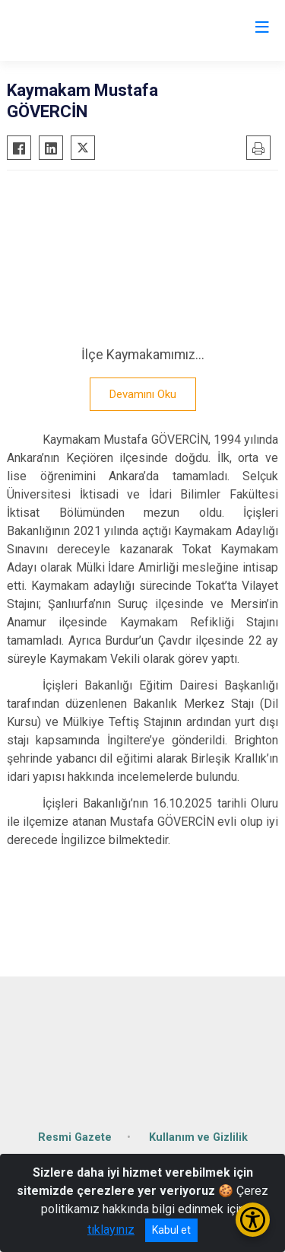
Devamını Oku (142, 394)
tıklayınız (111, 1229)
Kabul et (171, 1230)
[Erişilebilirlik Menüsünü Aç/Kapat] (253, 1220)
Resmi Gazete (75, 1137)
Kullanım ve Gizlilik (198, 1137)
